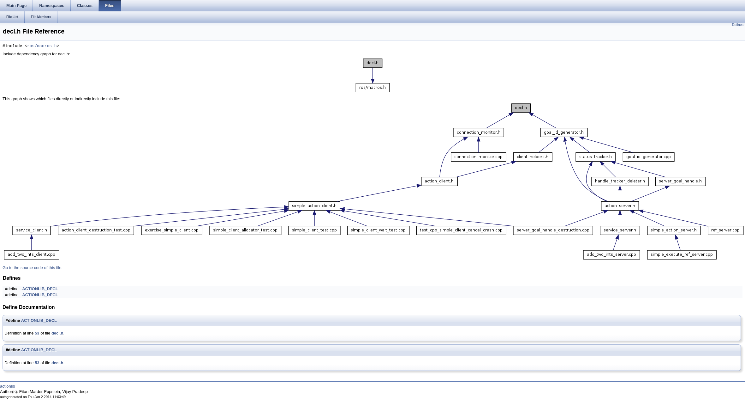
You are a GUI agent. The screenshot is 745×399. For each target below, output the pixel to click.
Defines (737, 25)
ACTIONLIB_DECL (40, 288)
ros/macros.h (42, 46)
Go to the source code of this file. (33, 267)
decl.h (57, 333)
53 (37, 333)
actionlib (7, 386)
